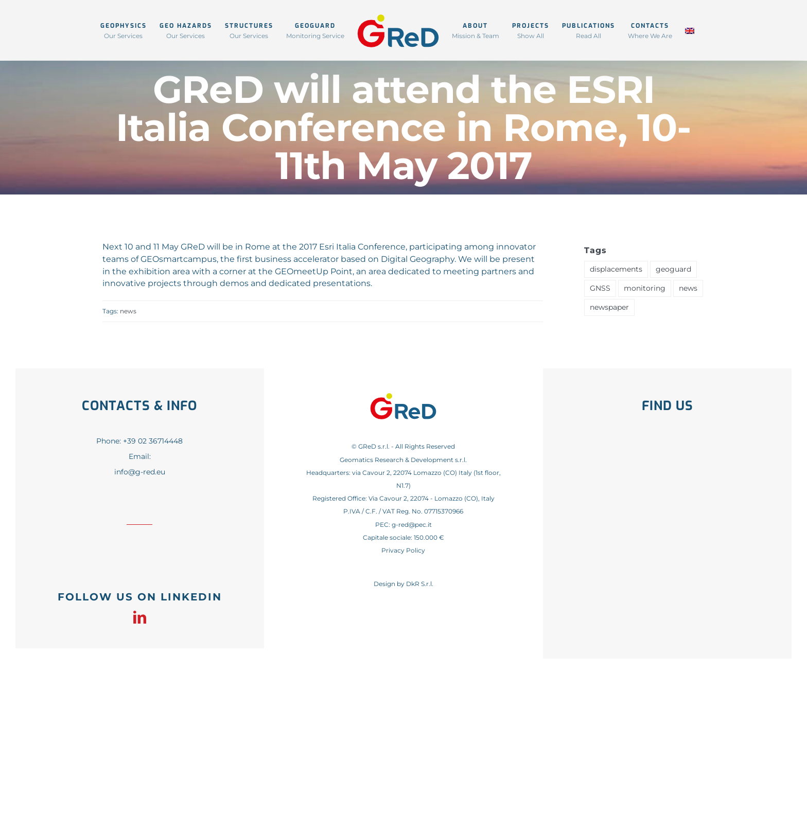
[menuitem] (689, 30)
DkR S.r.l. (419, 584)
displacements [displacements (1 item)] (616, 269)
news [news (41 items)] (688, 288)
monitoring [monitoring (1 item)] (644, 288)
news (128, 311)
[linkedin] (139, 617)
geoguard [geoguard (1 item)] (673, 269)
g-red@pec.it (412, 524)
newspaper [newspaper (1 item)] (609, 307)
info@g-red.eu (139, 471)
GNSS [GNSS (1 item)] (600, 288)
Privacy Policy (403, 550)
